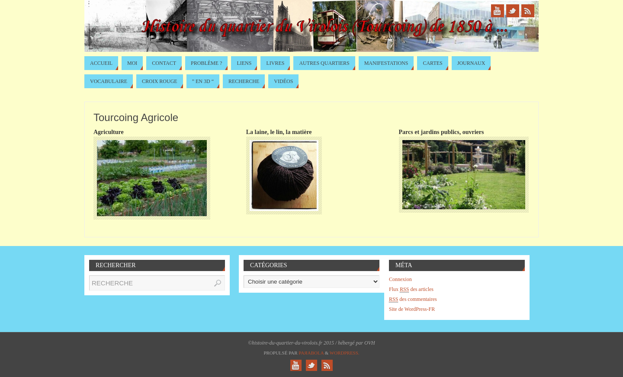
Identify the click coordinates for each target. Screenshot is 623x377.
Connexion (400, 279)
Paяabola (311, 352)
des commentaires (413, 299)
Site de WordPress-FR (412, 309)
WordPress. (345, 352)
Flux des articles (411, 289)
